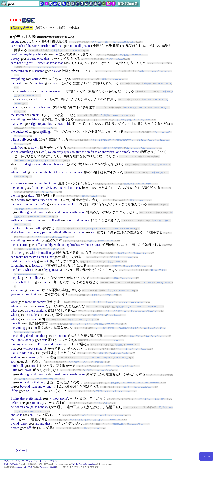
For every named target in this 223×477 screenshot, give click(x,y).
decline (52, 200)
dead (31, 195)
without (59, 244)
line (18, 195)
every (37, 232)
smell (20, 123)
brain (51, 123)
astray (36, 79)
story (16, 58)
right (34, 123)
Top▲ (206, 456)
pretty (29, 398)
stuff (54, 45)
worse (56, 91)
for (31, 63)
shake (14, 232)
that (60, 45)
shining (20, 335)
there (32, 310)
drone (25, 204)
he (73, 232)
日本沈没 (115, 257)
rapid (43, 200)
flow (20, 147)
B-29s (42, 204)
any (67, 244)
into (34, 200)
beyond (25, 386)
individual (108, 152)
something (18, 71)
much (19, 45)
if (12, 391)
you (13, 294)
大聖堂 (109, 59)
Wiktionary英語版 (47, 467)
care (13, 63)
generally (55, 270)
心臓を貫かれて (58, 50)
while (39, 54)
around (31, 58)
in (75, 45)
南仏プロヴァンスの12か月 (94, 415)
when (14, 172)
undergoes (28, 164)
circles (52, 183)
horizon (46, 107)
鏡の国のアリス (158, 270)
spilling (45, 131)
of (25, 45)
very (60, 152)
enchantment (72, 187)
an (12, 41)
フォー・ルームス (162, 132)
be (12, 407)
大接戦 (115, 278)
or (117, 152)
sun (18, 107)
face (19, 252)
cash (14, 147)
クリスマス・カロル (40, 237)
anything (29, 54)
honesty (43, 407)
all (79, 45)
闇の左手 (147, 99)
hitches (75, 244)
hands (23, 232)
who (24, 344)
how (27, 294)
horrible (45, 45)
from (40, 91)
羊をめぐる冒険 (124, 120)
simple (126, 152)
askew (56, 71)
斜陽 (104, 79)
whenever (17, 306)
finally (32, 261)
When (15, 152)
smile (31, 220)
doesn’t (61, 123)
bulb (23, 139)
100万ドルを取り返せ (112, 148)
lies (58, 172)
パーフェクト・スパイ (79, 362)
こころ (107, 340)
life (19, 164)
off (35, 139)
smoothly (46, 244)
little (24, 282)
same (35, 45)
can (13, 257)
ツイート (21, 450)
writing (20, 327)
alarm (14, 419)
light (16, 139)
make (19, 257)
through (25, 212)
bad (46, 91)
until (14, 261)
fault (52, 172)
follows (37, 277)
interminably (66, 204)
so (12, 361)
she (81, 232)
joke (18, 277)
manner (84, 220)
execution (22, 244)
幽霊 (110, 261)
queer (16, 282)
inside (33, 315)
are (54, 152)
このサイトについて (14, 461)
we (50, 152)
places (58, 344)
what (28, 270)
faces (53, 187)
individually (59, 232)
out (93, 232)
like (60, 187)
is (23, 270)
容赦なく (92, 241)
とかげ (41, 128)
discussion (20, 183)
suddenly (28, 340)
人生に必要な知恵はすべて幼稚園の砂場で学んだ (112, 140)
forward (37, 265)
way (42, 382)
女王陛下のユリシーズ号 (105, 391)
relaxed (74, 220)
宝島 (38, 192)
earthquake (77, 212)
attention (38, 83)
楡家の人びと (158, 172)
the (29, 45)
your (44, 123)
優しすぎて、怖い (161, 220)
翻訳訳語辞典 (128, 3)
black (35, 115)
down (34, 147)
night (42, 310)
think (16, 398)
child (24, 172)
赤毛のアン (144, 71)
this (16, 391)
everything (18, 79)
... (34, 63)
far (52, 63)
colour (20, 187)
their (42, 187)
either (41, 63)
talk (21, 365)
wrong (39, 172)
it (68, 123)
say (20, 54)
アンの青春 (149, 282)
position (24, 91)
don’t (14, 54)
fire (24, 261)
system (15, 357)
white (33, 252)
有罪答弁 (96, 295)
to (53, 83)
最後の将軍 (129, 184)
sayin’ (64, 398)
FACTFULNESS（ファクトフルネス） (33, 160)
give (78, 152)
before (37, 99)
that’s (14, 353)
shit (38, 240)
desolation (32, 335)
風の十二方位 (136, 336)
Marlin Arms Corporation (83, 464)
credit (90, 152)
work (14, 302)
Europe (42, 344)
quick (67, 152)
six (47, 187)
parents (77, 172)
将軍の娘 (103, 353)
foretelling (18, 265)
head (57, 212)
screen (20, 115)
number (43, 164)
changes (58, 164)
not (19, 63)
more (28, 302)
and (33, 212)
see (13, 45)
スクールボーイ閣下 (101, 42)
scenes (96, 244)
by (28, 41)
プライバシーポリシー (37, 461)
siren (16, 428)
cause (135, 152)
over (45, 282)
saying (38, 348)
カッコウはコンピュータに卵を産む (86, 324)
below (32, 107)
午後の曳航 (114, 383)
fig (26, 63)
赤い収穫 (124, 55)
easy (24, 220)
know (20, 294)
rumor (24, 423)
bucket (20, 131)
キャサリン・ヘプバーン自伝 (115, 366)
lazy (18, 204)
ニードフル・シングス (35, 67)
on (72, 45)
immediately (46, 252)
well (43, 152)
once (40, 58)
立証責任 (147, 83)
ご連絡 (53, 461)
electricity (22, 228)
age (17, 41)
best (18, 83)
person (46, 232)
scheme (39, 71)
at (37, 310)
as (47, 63)
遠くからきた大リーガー (135, 107)
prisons (86, 45)
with (64, 172)
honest (19, 407)
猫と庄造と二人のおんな (104, 302)
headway (30, 257)
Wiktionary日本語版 (23, 467)
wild (16, 423)
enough (29, 407)
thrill (31, 282)
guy (18, 344)
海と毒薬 (20, 209)
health (21, 200)
